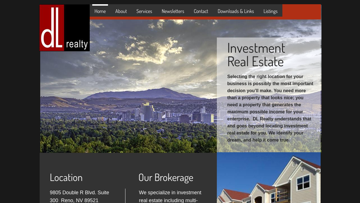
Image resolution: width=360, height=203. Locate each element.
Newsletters (173, 11)
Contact (201, 11)
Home (100, 11)
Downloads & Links (236, 11)
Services (144, 11)
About (121, 11)
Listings (271, 11)
